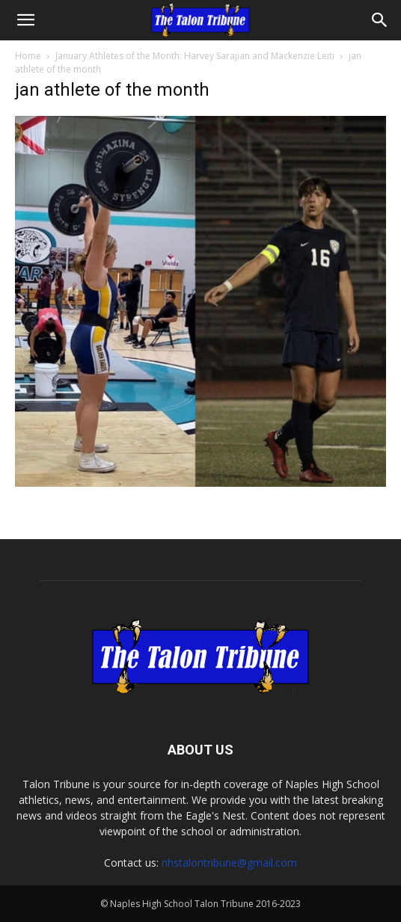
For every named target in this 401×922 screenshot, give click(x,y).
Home (28, 55)
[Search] (380, 20)
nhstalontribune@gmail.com (229, 862)
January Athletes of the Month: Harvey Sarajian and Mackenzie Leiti (194, 55)
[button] (25, 20)
